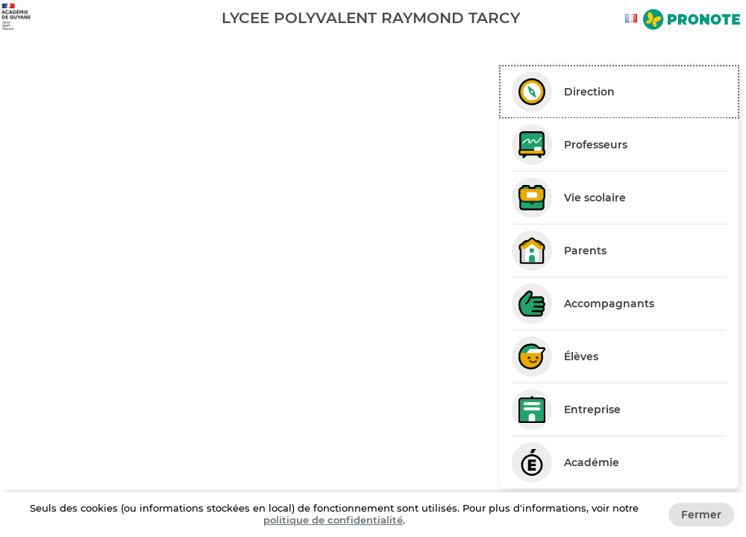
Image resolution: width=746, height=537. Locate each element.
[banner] (373, 17)
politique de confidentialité (333, 520)
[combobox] (633, 18)
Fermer (701, 514)
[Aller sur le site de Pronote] (691, 21)
